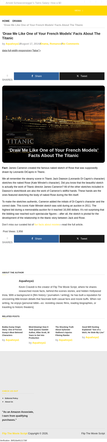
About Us (9, 402)
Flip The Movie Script (14, 433)
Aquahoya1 (12, 43)
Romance (55, 43)
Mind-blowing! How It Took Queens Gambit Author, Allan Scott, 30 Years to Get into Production (39, 332)
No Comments (70, 43)
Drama (17, 20)
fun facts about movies (46, 224)
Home (6, 20)
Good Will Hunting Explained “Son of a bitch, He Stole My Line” (93, 329)
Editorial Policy (11, 398)
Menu (78, 10)
